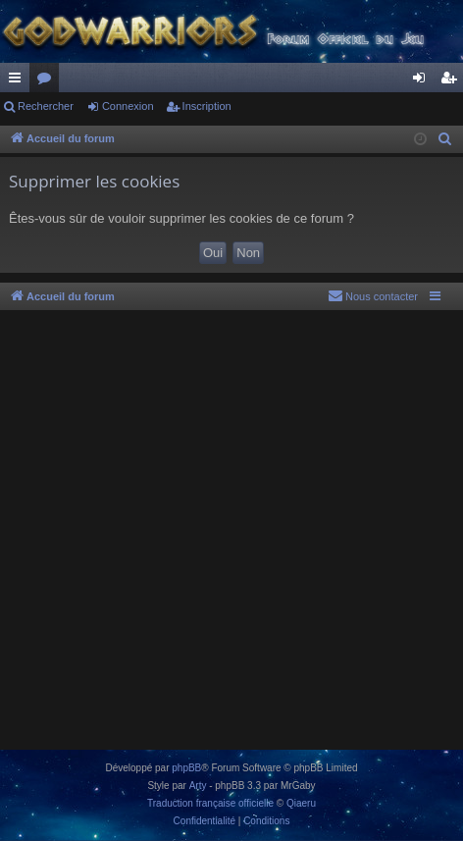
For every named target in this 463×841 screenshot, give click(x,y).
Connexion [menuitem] (423, 81)
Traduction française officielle (210, 803)
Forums (48, 81)
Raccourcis (18, 81)
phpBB (186, 767)
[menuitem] (445, 139)
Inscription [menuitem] (452, 81)
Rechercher (46, 106)
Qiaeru (301, 803)
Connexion (128, 106)
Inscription (207, 106)
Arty (198, 785)
